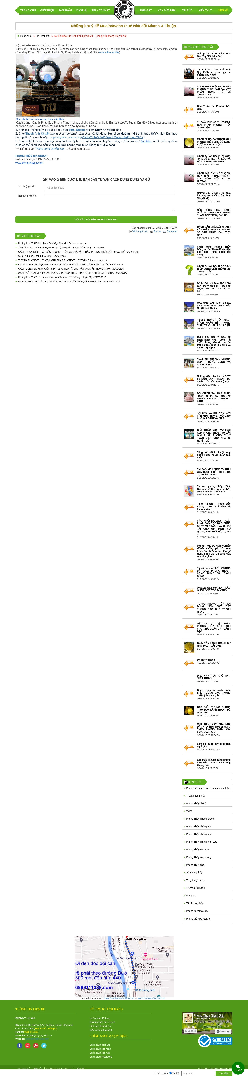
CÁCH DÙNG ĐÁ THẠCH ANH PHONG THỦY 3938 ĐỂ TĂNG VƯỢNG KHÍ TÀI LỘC (214, 142)
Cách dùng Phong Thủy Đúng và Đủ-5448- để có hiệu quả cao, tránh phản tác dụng (214, 250)
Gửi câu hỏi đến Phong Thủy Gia (96, 219)
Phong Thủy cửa (195, 865)
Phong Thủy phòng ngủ (199, 826)
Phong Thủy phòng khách (200, 818)
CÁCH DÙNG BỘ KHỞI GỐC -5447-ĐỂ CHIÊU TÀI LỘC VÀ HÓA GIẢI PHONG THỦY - (71, 268)
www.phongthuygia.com (37, 1039)
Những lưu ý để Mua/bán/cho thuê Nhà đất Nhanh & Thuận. (124, 26)
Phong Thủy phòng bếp (198, 834)
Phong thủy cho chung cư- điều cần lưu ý (208, 788)
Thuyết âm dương (195, 887)
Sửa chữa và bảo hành (101, 1030)
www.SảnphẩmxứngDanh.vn (119, 998)
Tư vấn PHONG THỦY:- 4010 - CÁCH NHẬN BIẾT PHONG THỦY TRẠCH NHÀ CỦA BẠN (214, 323)
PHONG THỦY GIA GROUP (31, 156)
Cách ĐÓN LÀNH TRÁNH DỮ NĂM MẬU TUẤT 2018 (214, 644)
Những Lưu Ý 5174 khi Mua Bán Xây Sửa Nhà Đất (214, 54)
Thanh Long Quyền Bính (50, 148)
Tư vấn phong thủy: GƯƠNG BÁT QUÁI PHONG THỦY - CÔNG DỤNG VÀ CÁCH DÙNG (214, 572)
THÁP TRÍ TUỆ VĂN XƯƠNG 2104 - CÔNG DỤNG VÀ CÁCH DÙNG (214, 362)
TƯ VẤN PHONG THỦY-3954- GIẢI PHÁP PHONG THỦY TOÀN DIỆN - (62, 260)
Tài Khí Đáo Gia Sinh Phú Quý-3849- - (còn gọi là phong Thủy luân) (214, 72)
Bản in (155, 231)
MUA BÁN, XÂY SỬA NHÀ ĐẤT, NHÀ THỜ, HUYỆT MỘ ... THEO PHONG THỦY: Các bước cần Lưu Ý (214, 728)
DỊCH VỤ (81, 10)
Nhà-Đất (146, 10)
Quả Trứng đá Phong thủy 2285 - (42, 256)
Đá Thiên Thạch (206, 659)
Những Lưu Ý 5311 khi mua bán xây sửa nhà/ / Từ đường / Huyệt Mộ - (62, 277)
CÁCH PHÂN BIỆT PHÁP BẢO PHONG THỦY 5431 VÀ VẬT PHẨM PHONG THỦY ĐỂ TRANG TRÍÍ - (78, 251)
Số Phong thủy (194, 872)
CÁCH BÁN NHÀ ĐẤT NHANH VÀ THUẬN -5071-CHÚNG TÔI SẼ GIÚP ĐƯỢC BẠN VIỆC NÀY (214, 230)
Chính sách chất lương (101, 1056)
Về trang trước (139, 231)
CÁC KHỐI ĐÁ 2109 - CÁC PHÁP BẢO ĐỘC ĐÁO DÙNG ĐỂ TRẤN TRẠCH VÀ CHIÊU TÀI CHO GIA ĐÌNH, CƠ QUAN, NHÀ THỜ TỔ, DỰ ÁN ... (214, 527)
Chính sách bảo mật (100, 1052)
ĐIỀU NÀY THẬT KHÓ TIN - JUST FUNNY (214, 677)
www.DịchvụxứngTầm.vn (151, 998)
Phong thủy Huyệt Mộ (198, 918)
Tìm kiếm (224, 1073)
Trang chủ (25, 36)
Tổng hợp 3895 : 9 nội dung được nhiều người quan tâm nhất (214, 455)
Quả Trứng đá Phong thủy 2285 (214, 107)
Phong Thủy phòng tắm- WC (201, 841)
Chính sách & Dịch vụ (59, 1068)
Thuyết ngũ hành (195, 880)
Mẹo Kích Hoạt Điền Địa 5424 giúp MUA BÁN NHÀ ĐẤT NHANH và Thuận (214, 306)
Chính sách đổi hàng (100, 1045)
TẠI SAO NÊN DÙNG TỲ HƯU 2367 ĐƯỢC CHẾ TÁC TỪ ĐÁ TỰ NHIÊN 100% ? (214, 472)
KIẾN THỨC (206, 10)
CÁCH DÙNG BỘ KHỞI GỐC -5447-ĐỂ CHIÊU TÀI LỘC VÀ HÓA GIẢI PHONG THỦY (214, 159)
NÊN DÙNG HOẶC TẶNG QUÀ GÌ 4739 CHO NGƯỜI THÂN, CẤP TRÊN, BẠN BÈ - (69, 281)
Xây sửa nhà (167, 10)
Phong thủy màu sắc (197, 911)
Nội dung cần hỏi (27, 195)
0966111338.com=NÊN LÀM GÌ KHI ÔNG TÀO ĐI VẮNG (214, 589)
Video (189, 811)
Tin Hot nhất (101, 10)
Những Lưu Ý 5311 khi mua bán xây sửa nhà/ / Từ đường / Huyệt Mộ (214, 196)
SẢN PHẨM (65, 10)
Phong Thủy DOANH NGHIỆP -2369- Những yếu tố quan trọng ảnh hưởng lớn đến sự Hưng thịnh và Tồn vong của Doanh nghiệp (214, 551)
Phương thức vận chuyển (102, 1022)
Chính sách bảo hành (100, 1049)
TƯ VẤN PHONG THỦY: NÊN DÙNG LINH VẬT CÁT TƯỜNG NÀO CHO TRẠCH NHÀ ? (214, 607)
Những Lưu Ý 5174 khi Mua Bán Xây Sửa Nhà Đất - (52, 243)
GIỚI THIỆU (47, 10)
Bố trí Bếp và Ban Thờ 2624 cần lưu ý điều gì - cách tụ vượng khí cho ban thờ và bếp (214, 287)
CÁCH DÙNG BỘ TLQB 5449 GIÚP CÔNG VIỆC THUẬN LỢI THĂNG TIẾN (214, 269)
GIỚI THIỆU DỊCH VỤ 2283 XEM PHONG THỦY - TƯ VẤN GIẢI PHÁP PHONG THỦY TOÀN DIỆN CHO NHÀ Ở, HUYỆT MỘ (214, 435)
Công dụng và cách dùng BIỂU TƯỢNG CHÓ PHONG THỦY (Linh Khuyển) (214, 693)
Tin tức (187, 10)
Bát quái (190, 895)
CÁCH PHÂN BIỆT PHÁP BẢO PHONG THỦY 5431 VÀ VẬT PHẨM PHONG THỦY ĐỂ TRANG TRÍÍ (214, 90)
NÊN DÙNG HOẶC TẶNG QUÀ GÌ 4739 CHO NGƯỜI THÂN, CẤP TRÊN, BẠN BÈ (214, 213)
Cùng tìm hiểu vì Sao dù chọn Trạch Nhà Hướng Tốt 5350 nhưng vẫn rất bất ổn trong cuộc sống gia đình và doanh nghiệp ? (214, 342)
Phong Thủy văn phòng (198, 857)
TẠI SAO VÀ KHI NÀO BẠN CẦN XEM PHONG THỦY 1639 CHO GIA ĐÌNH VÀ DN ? (214, 416)
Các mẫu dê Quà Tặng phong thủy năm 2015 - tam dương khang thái (214, 762)
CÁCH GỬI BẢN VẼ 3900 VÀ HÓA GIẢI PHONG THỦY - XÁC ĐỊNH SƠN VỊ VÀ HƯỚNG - (72, 273)
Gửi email (170, 231)
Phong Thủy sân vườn (198, 849)
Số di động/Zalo (26, 186)
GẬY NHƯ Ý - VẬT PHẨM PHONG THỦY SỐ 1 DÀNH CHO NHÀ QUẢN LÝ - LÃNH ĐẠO (214, 627)
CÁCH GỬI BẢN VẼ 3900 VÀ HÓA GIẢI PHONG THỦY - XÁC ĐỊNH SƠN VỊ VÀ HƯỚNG (214, 177)
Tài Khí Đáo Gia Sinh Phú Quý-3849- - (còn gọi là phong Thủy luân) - (61, 247)
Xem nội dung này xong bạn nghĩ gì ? (214, 745)
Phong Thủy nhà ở (196, 803)
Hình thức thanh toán (100, 1026)
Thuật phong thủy (195, 795)
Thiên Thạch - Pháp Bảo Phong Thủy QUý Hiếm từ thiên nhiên (214, 506)
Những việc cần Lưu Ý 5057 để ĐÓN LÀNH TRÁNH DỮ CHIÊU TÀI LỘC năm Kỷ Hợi (214, 379)
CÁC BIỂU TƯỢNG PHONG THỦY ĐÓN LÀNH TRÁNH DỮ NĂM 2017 (214, 710)
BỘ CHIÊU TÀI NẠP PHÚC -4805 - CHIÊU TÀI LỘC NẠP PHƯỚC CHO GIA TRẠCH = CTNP (214, 397)
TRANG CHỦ (28, 10)
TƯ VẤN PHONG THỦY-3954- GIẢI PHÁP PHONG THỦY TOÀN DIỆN (214, 125)
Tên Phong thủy (194, 903)
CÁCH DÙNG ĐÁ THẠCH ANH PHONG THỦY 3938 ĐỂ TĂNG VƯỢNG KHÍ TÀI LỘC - (70, 264)
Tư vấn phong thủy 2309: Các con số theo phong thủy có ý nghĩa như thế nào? (214, 489)
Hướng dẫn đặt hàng (100, 1018)
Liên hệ (223, 10)
